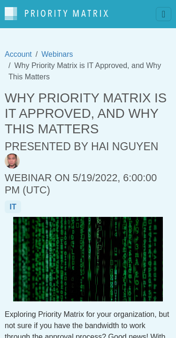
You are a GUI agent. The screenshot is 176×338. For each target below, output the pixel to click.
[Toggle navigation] (163, 14)
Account (18, 54)
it (12, 206)
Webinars (57, 54)
